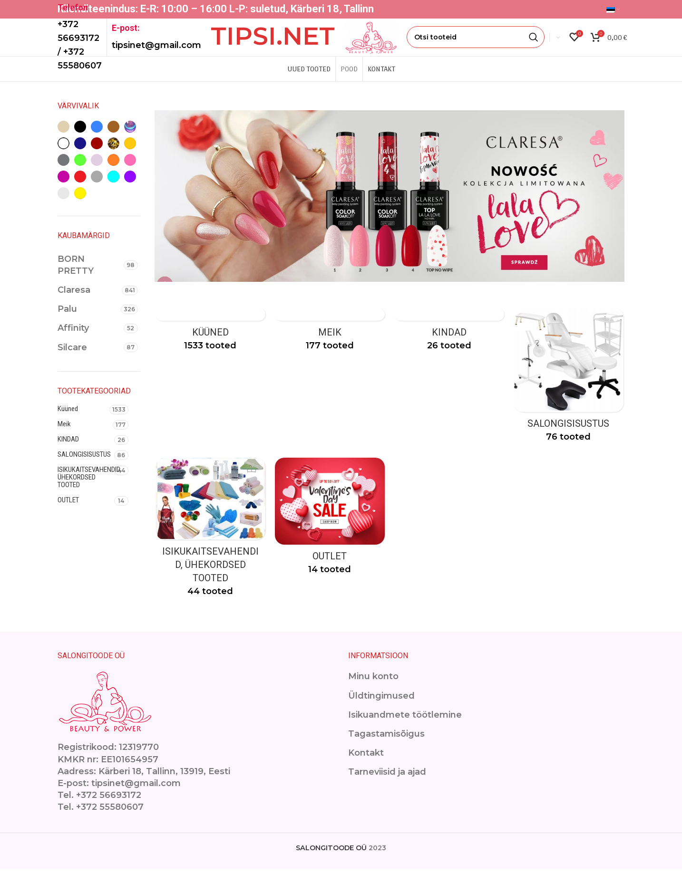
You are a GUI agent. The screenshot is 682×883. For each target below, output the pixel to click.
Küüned (68, 421)
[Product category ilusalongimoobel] (569, 391)
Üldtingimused (381, 709)
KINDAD (68, 452)
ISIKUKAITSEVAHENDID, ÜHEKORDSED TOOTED (86, 490)
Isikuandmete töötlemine (405, 728)
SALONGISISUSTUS (84, 467)
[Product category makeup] (329, 345)
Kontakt (366, 766)
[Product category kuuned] (210, 345)
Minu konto (373, 690)
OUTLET (68, 513)
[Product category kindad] (449, 345)
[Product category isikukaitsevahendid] (210, 544)
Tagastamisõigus (386, 747)
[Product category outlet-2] (329, 533)
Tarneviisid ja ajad (387, 785)
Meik (64, 436)
